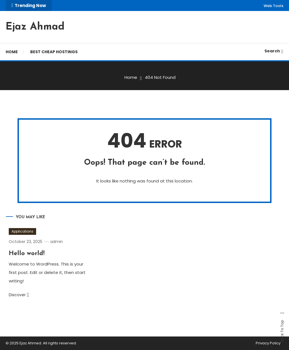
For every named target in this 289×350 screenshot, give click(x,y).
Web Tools (273, 5)
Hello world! (27, 253)
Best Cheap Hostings (54, 52)
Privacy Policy (268, 343)
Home (12, 52)
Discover (19, 295)
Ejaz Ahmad (35, 27)
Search (273, 51)
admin (56, 241)
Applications (22, 231)
